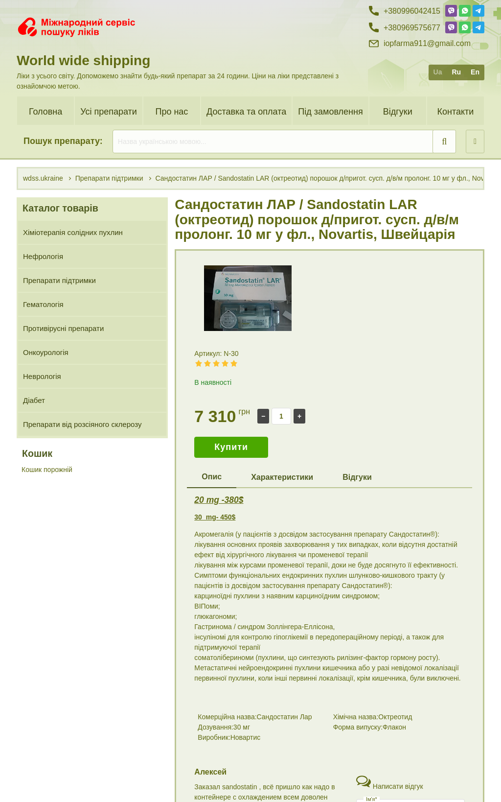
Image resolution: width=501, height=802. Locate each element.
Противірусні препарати (63, 328)
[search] (284, 141)
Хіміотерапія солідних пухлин (73, 232)
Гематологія (43, 304)
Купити (231, 447)
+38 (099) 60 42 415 (404, 763)
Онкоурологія (45, 352)
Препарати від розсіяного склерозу (82, 424)
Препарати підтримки (59, 280)
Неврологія (42, 376)
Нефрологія (43, 256)
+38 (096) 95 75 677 (404, 780)
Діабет (34, 400)
